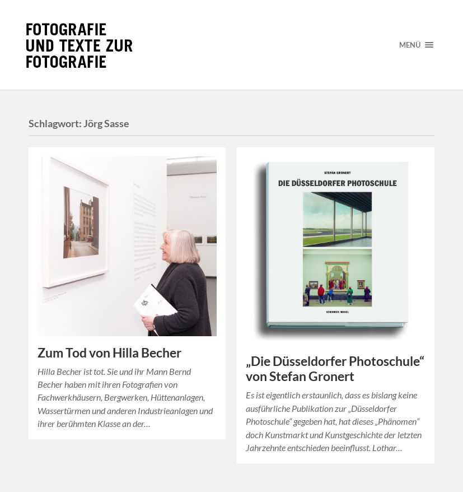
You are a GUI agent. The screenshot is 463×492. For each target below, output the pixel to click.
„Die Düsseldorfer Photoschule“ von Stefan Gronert (335, 369)
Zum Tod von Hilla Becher (109, 352)
